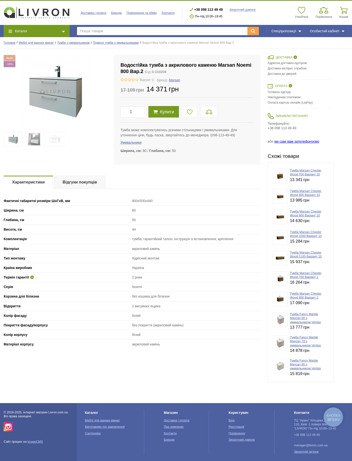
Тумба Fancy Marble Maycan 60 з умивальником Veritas (305, 318)
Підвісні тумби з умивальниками (116, 42)
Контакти (168, 13)
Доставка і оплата (93, 13)
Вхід (232, 420)
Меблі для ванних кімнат (36, 42)
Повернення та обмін (142, 13)
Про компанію (174, 427)
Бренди (116, 13)
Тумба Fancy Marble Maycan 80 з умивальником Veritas (305, 364)
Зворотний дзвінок (242, 9)
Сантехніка (92, 433)
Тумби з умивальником (73, 42)
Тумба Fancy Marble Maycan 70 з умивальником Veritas (305, 341)
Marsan (174, 80)
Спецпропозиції (286, 31)
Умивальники (131, 142)
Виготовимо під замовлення (104, 427)
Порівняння (237, 433)
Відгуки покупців (80, 182)
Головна (9, 42)
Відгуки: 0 (147, 80)
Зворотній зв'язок (306, 451)
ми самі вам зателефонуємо (296, 141)
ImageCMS (35, 441)
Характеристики (28, 182)
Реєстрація (236, 427)
